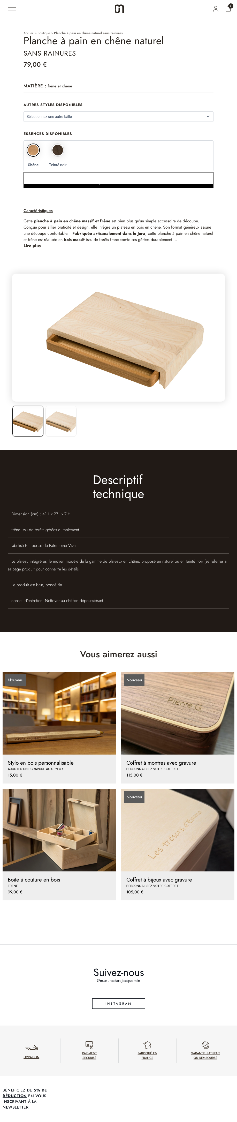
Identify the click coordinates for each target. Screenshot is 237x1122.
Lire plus (32, 246)
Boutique (44, 33)
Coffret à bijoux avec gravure (159, 880)
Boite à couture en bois (34, 880)
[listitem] (27, 421)
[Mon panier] (228, 9)
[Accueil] (119, 8)
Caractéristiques (38, 211)
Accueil (29, 33)
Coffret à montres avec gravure (161, 763)
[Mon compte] (215, 9)
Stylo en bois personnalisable (41, 763)
